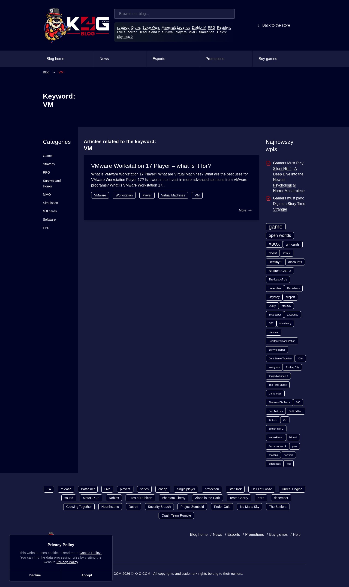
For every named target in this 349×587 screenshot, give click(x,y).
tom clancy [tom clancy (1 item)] (285, 323)
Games (48, 156)
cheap (162, 489)
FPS (46, 228)
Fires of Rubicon (140, 498)
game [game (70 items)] (276, 226)
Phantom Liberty (173, 498)
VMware (100, 195)
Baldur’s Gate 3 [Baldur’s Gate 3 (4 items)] (280, 271)
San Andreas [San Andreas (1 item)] (276, 411)
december (281, 498)
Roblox (114, 498)
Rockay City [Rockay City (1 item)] (292, 367)
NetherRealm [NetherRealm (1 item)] (276, 437)
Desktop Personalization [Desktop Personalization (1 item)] (282, 341)
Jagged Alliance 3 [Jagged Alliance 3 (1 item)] (278, 376)
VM (197, 195)
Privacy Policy (67, 562)
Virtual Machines (173, 195)
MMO (193, 32)
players (181, 32)
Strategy (49, 164)
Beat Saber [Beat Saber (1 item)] (275, 314)
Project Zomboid (192, 507)
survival (168, 32)
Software (49, 219)
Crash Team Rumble (176, 515)
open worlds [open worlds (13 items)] (280, 235)
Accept (86, 575)
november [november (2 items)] (275, 288)
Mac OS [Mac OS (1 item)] (286, 305)
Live (107, 489)
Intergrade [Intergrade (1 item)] (274, 367)
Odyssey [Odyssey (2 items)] (274, 297)
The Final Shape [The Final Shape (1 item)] (278, 384)
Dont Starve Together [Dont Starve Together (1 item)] (280, 358)
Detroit (133, 507)
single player (186, 489)
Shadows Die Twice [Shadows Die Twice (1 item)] (279, 402)
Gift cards (50, 211)
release (66, 489)
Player (147, 195)
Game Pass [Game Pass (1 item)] (275, 393)
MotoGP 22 (91, 498)
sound (68, 498)
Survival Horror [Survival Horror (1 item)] (277, 349)
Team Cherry (239, 498)
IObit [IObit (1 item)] (300, 358)
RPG (211, 27)
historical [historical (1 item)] (273, 332)
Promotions (215, 59)
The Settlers (277, 507)
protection (212, 489)
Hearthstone (110, 507)
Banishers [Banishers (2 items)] (293, 288)
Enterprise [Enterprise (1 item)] (292, 314)
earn (261, 498)
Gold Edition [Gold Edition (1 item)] (295, 411)
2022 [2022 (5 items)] (286, 253)
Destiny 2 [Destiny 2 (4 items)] (275, 262)
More (245, 210)
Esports (159, 59)
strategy (123, 27)
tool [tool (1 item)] (289, 463)
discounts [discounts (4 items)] (295, 262)
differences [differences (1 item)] (275, 463)
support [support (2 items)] (290, 297)
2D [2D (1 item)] (284, 419)
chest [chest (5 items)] (273, 253)
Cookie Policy (91, 553)
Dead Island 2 (149, 32)
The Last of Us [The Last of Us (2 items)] (278, 279)
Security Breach (159, 507)
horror (132, 32)
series (144, 489)
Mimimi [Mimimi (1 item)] (293, 437)
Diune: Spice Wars (145, 27)
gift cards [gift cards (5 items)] (293, 244)
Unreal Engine (292, 489)
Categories (57, 142)
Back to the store (273, 25)
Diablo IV (199, 27)
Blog (46, 72)
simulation (206, 32)
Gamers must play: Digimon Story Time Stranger (289, 203)
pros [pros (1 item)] (294, 446)
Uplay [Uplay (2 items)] (272, 305)
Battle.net (88, 489)
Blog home (55, 59)
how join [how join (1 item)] (288, 455)
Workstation (124, 195)
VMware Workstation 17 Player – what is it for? (151, 166)
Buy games (268, 59)
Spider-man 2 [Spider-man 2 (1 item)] (276, 428)
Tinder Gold (222, 507)
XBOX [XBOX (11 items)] (274, 244)
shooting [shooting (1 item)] (273, 455)
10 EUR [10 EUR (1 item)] (273, 419)
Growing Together (79, 507)
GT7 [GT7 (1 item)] (271, 323)
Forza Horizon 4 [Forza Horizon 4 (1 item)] (277, 446)
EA (49, 489)
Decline (35, 575)
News (104, 59)
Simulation (50, 203)
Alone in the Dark (207, 498)
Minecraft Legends (176, 27)
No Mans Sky (249, 507)
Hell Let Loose (261, 489)
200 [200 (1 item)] (298, 402)
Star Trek (235, 489)
